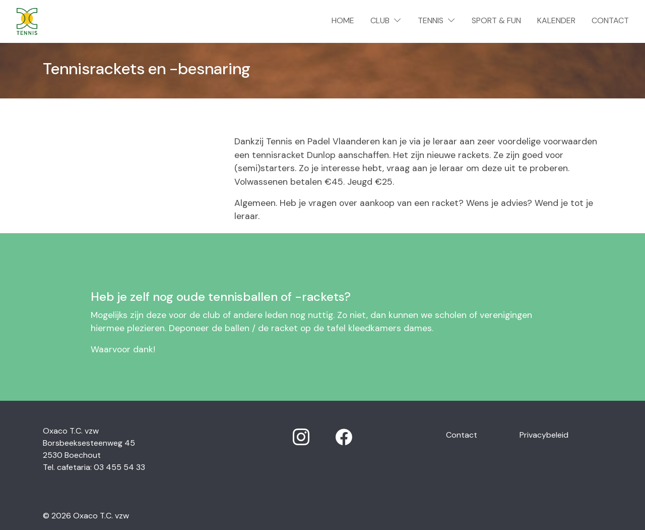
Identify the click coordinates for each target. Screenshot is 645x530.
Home (345, 20)
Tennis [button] (437, 20)
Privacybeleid (544, 435)
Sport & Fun (496, 20)
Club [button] (386, 20)
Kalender (556, 20)
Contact (610, 20)
